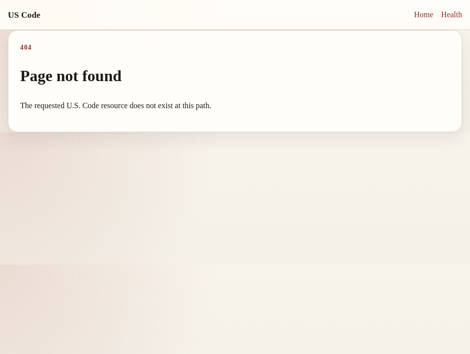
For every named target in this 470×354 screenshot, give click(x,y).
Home (423, 14)
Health (451, 14)
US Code (24, 15)
